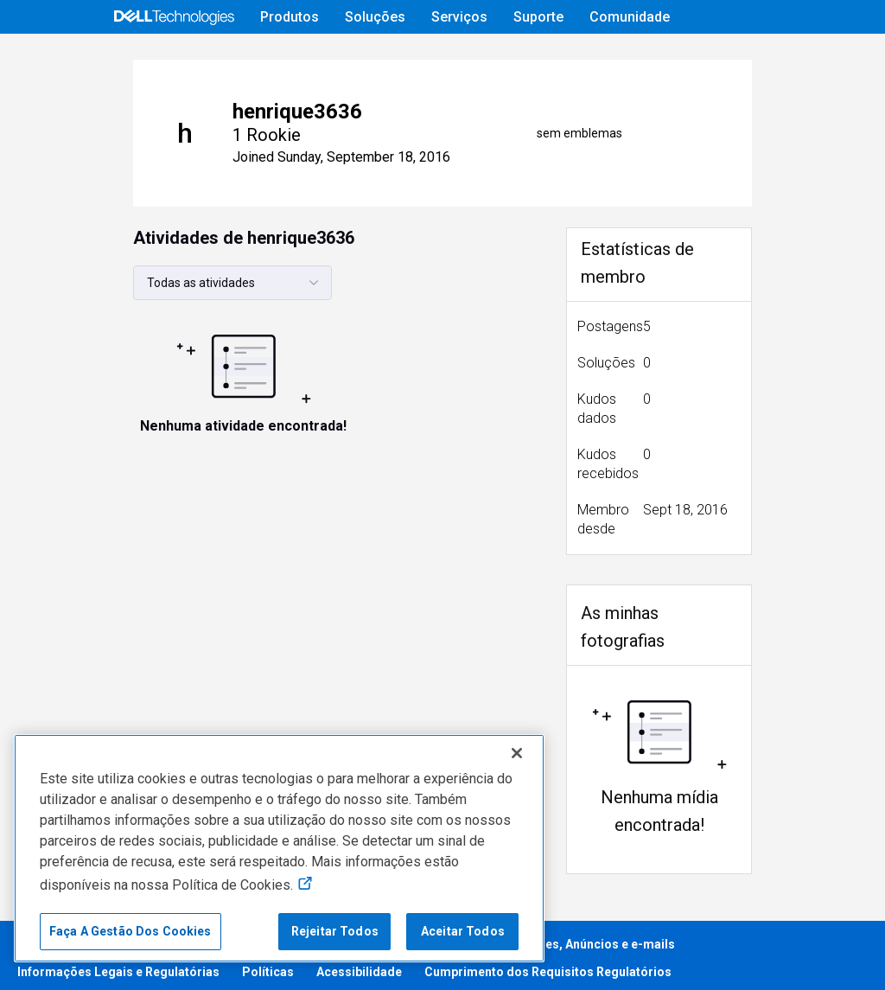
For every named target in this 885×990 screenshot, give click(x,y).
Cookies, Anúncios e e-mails (593, 937)
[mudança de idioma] (776, 58)
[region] (279, 848)
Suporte (538, 17)
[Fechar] (517, 753)
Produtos (289, 17)
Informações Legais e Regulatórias (118, 965)
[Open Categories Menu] (138, 57)
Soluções (375, 17)
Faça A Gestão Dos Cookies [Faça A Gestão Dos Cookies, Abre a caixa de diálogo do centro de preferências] (130, 931)
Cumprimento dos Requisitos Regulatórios (548, 965)
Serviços (459, 17)
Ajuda (615, 57)
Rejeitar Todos (335, 931)
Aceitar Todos (463, 931)
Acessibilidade (359, 965)
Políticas (268, 965)
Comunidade (629, 17)
